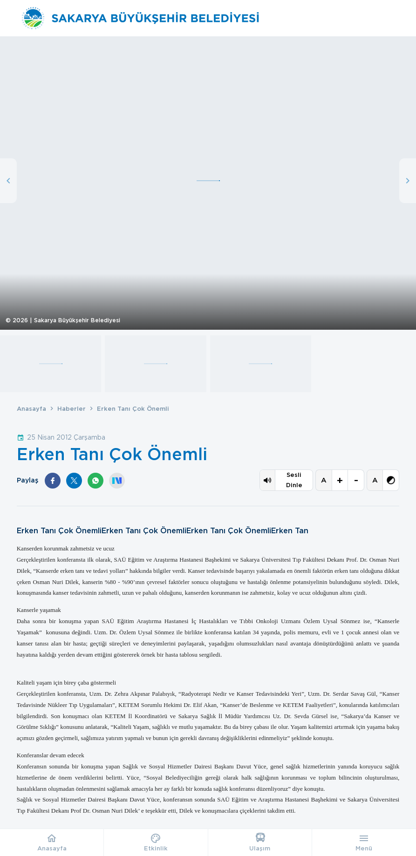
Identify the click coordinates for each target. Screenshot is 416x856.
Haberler (71, 408)
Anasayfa (31, 408)
